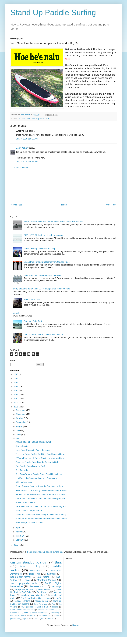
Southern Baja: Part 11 (34, 321)
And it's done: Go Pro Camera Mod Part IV (43, 334)
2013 (16, 386)
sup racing (43, 577)
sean (36, 619)
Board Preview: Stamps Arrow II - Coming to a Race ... (41, 486)
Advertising (55, 613)
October (20, 418)
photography (15, 619)
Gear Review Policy (18, 616)
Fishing (55, 607)
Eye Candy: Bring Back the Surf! (30, 466)
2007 (16, 545)
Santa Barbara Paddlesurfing (22, 610)
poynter (25, 619)
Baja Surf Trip (30, 566)
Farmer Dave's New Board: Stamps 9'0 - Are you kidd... (41, 494)
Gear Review (44, 589)
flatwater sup (37, 586)
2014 (16, 382)
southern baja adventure (33, 595)
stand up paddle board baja (35, 613)
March (19, 532)
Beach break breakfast (26, 502)
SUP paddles (27, 607)
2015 (16, 378)
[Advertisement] (63, 186)
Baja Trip (34, 573)
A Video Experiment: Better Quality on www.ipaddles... (40, 458)
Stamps (51, 573)
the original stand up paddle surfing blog (45, 552)
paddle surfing (24, 118)
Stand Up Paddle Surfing (53, 12)
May (18, 438)
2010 (16, 398)
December (21, 410)
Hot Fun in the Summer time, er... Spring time (36, 478)
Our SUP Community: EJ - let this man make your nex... (41, 498)
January (20, 540)
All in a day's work (24, 482)
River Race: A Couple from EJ (29, 511)
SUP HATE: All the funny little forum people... (44, 235)
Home (64, 205)
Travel (26, 580)
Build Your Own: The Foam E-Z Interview (42, 275)
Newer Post (16, 205)
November (21, 414)
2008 (16, 407)
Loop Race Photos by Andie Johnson (33, 450)
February (20, 536)
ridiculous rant (41, 601)
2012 (16, 390)
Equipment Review (24, 589)
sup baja (50, 619)
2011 (16, 394)
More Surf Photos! (32, 299)
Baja (58, 562)
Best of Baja (42, 607)
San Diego (56, 586)
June (18, 434)
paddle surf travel (20, 577)
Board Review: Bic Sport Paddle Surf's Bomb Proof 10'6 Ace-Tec (53, 222)
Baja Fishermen (40, 604)
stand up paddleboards (40, 118)
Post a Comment (21, 168)
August (19, 426)
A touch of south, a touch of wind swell (33, 442)
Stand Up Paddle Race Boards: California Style (37, 462)
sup (42, 619)
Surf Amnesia (22, 470)
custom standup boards (28, 562)
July (18, 430)
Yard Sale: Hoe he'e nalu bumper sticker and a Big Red (41, 506)
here (67, 59)
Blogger (75, 625)
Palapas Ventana (22, 601)
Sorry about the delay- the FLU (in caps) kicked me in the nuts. (41, 289)
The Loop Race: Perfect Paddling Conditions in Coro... (40, 454)
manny (56, 616)
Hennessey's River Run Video (29, 523)
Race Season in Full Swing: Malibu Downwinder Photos (41, 490)
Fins (53, 604)
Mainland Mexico (46, 580)
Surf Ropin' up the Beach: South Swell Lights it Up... (39, 474)
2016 (16, 374)
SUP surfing (36, 570)
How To (57, 598)
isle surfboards (44, 616)
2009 (16, 403)
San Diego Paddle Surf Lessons (36, 598)
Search (16, 313)
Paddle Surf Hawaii (46, 610)
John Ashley (22, 148)
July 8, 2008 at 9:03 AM (27, 139)
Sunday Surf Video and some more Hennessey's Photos (41, 519)
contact (32, 616)
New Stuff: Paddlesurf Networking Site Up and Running (41, 515)
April (18, 528)
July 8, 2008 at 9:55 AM (27, 162)
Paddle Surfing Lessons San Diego (40, 249)
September (21, 422)
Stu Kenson (42, 592)
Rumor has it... (22, 446)
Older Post (111, 205)
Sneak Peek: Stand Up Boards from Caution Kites (46, 262)
